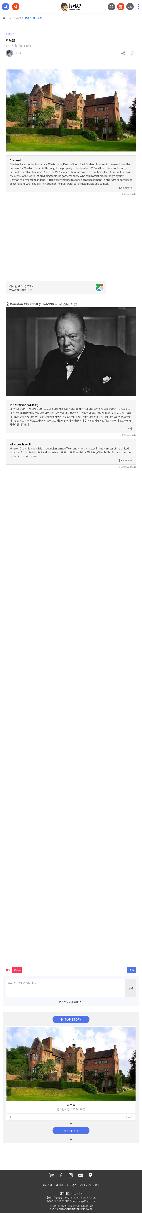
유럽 (18, 18)
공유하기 (123, 53)
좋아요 (17, 970)
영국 (26, 18)
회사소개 (47, 1185)
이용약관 (72, 1185)
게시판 (59, 1185)
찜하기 (132, 53)
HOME (8, 18)
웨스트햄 (37, 18)
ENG (130, 6)
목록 (131, 970)
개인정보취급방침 (89, 1185)
